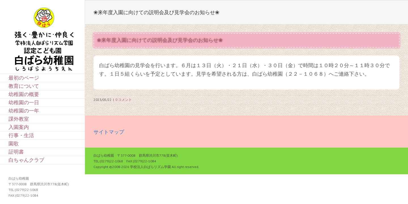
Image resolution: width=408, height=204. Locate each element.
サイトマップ (109, 132)
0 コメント (123, 99)
